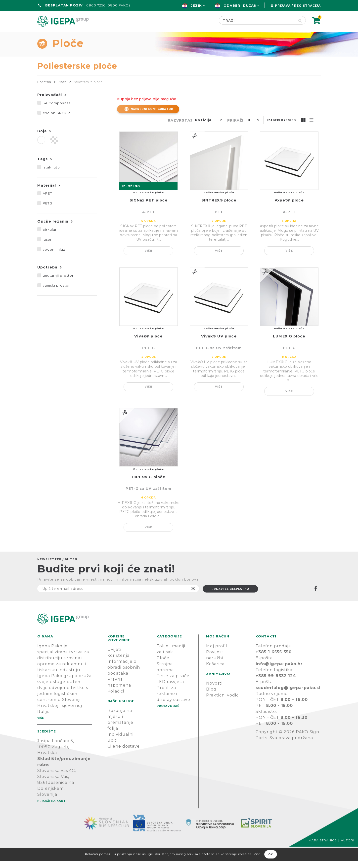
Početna (49, 36)
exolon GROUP (56, 127)
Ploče (163, 672)
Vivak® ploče (148, 350)
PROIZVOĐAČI (169, 720)
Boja (42, 145)
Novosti (214, 697)
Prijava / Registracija (298, 5)
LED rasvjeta (170, 696)
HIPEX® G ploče (148, 491)
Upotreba (47, 281)
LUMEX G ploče (289, 350)
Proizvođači (208, 36)
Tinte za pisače (173, 690)
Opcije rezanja (52, 235)
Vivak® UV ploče (219, 350)
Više (148, 265)
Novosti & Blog (259, 36)
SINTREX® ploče (218, 214)
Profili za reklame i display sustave (173, 708)
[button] (207, 135)
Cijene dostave (123, 760)
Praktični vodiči (223, 709)
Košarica (215, 678)
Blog (211, 703)
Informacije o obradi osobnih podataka (123, 681)
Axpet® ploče (289, 214)
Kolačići (115, 705)
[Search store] (257, 20)
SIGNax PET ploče (149, 214)
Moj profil (216, 660)
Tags (42, 173)
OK (270, 854)
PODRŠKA (305, 36)
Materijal (46, 200)
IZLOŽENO (131, 200)
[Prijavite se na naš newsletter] (118, 603)
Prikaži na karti (52, 815)
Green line (163, 36)
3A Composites (57, 117)
